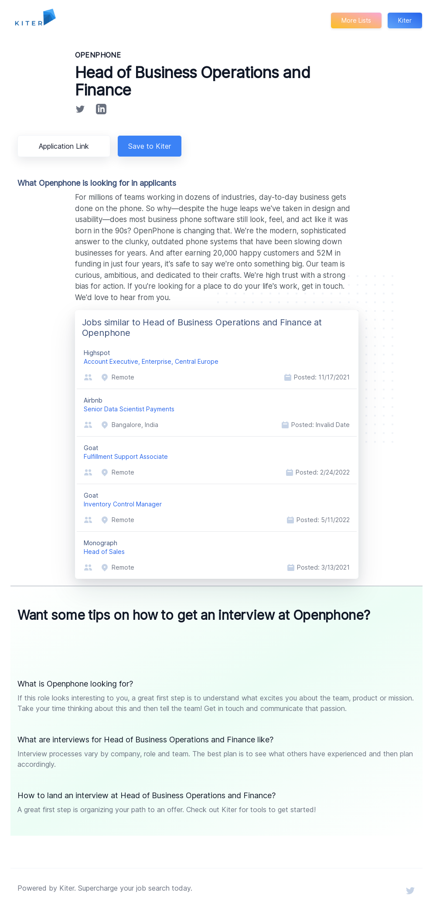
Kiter (405, 20)
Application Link (65, 146)
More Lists (356, 20)
